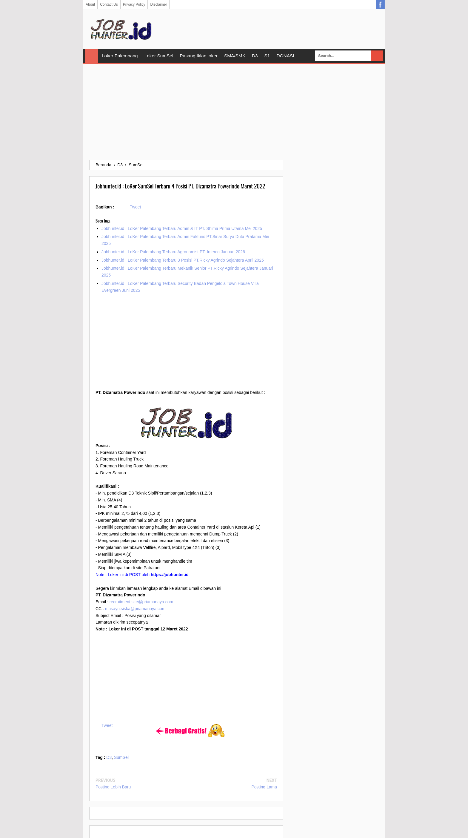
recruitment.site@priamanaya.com (141, 601)
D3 (255, 55)
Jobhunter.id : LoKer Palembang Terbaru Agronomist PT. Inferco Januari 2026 (173, 251)
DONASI (285, 55)
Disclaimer (158, 4)
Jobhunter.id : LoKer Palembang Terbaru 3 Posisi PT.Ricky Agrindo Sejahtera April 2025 (182, 260)
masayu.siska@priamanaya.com (135, 608)
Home (91, 56)
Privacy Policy (134, 4)
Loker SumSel (158, 55)
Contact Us (109, 4)
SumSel (121, 757)
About (90, 4)
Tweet (135, 207)
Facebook (380, 4)
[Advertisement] (234, 112)
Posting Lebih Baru (113, 787)
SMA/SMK (234, 55)
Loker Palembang (120, 55)
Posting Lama (264, 787)
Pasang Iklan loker (199, 55)
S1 (267, 55)
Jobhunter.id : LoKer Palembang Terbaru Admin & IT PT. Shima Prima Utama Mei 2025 (181, 228)
